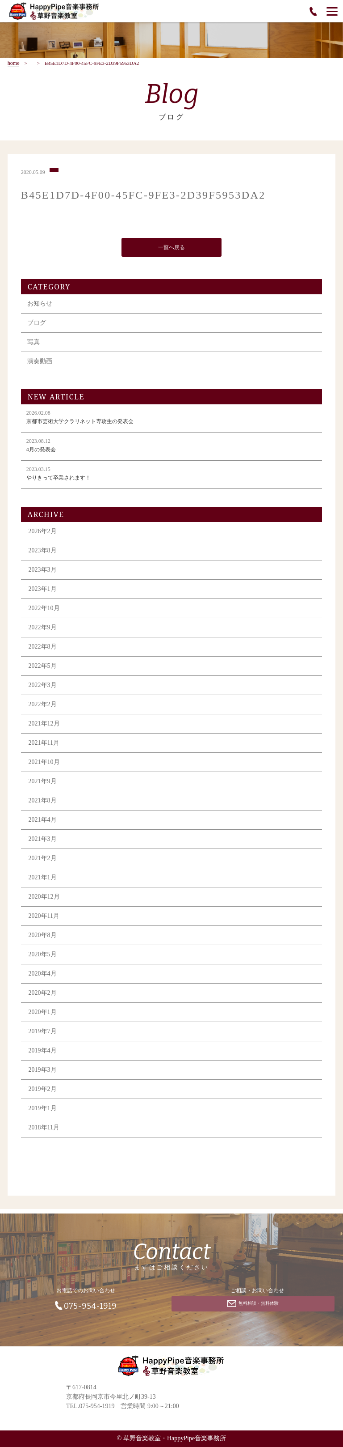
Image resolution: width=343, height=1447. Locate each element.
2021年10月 (44, 763)
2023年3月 (43, 571)
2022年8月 (43, 648)
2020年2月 (43, 994)
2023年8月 (43, 552)
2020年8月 (43, 937)
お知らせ (39, 305)
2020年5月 (43, 956)
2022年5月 (43, 667)
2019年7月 (43, 1033)
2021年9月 (43, 783)
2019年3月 (43, 1071)
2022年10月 (44, 610)
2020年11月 (44, 917)
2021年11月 (44, 744)
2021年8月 (43, 802)
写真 (33, 343)
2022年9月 (43, 629)
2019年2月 (43, 1090)
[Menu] (332, 11)
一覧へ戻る (171, 249)
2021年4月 (43, 821)
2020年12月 (44, 898)
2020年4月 (43, 975)
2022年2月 (43, 706)
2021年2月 (43, 860)
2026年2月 (43, 533)
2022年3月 (43, 686)
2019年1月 (43, 1110)
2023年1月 (43, 590)
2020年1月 (43, 1013)
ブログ (36, 324)
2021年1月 (43, 879)
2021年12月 (44, 725)
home (14, 63)
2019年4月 (43, 1052)
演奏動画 (39, 363)
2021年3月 (43, 840)
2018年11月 (44, 1129)
